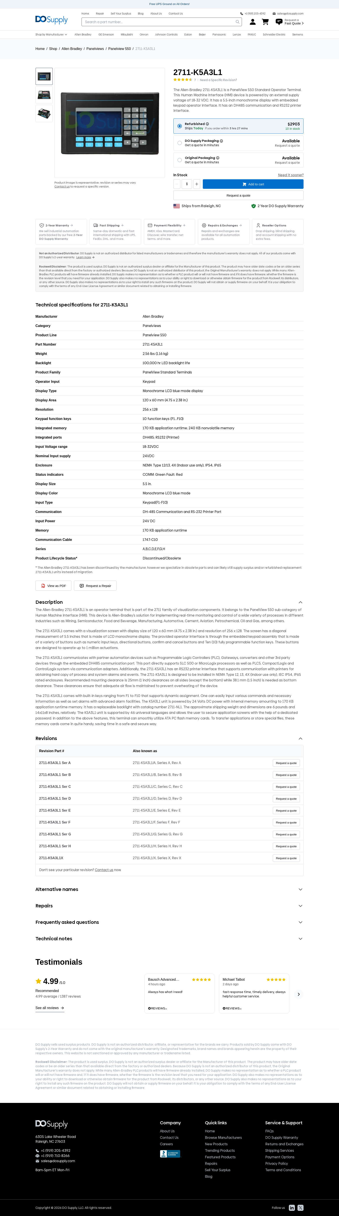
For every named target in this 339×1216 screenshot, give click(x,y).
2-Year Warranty (57, 225)
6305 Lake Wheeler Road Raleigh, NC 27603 (55, 1139)
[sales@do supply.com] (288, 13)
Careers (166, 1144)
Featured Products (220, 1157)
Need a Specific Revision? (218, 80)
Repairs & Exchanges (223, 225)
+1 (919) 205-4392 (55, 1150)
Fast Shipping (110, 225)
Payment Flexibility (167, 225)
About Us (167, 1131)
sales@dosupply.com (58, 1161)
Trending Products (220, 1150)
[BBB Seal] (171, 1154)
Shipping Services (279, 1150)
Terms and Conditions (283, 1170)
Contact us (62, 186)
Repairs (211, 1163)
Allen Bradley (72, 49)
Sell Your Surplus (217, 1170)
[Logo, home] (51, 19)
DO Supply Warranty (281, 1137)
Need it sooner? (291, 175)
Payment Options (279, 1157)
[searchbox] (162, 22)
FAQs (269, 1131)
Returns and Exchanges (284, 1144)
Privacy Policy (276, 1163)
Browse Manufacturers (223, 1137)
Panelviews (95, 49)
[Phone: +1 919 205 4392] (253, 13)
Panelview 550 (119, 49)
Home (40, 49)
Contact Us (169, 1137)
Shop (53, 49)
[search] (237, 22)
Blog (208, 1176)
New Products (216, 1144)
